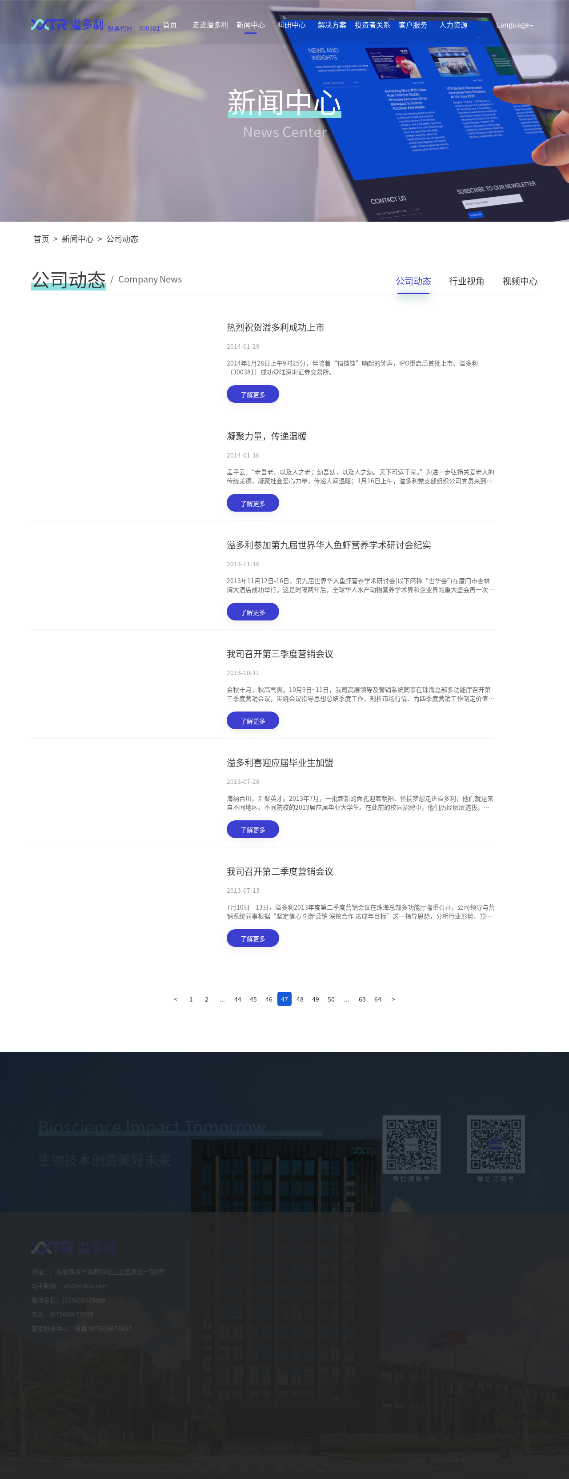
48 (300, 998)
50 (331, 998)
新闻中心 (250, 24)
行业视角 (467, 280)
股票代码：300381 (134, 28)
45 (253, 998)
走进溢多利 (210, 24)
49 (315, 998)
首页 (170, 24)
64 (377, 998)
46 (268, 998)
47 (284, 998)
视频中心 (520, 280)
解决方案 (332, 24)
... (222, 998)
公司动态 (122, 238)
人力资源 (453, 24)
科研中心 (291, 24)
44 (237, 998)
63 (362, 998)
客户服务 (413, 24)
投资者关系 (372, 24)
